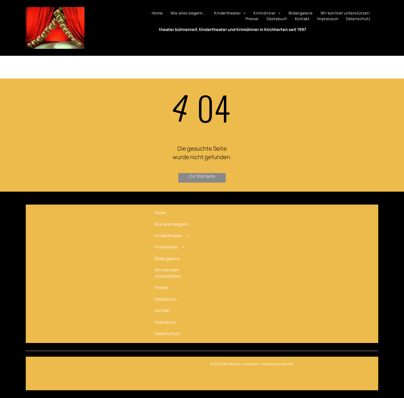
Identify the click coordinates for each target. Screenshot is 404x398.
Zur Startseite (202, 176)
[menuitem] (157, 13)
